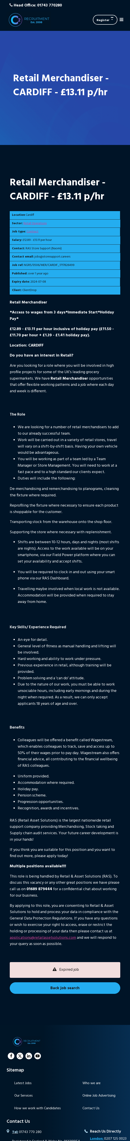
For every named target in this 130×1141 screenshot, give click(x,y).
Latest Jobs (23, 1083)
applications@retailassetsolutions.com (43, 938)
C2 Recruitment (29, 20)
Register (103, 20)
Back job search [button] (65, 988)
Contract (32, 231)
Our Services (23, 1096)
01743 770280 (49, 5)
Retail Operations (35, 223)
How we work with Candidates (37, 1108)
